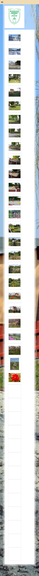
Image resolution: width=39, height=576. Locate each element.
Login (33, 568)
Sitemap (14, 568)
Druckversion (8, 568)
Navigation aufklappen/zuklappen (19, 2)
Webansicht (32, 569)
